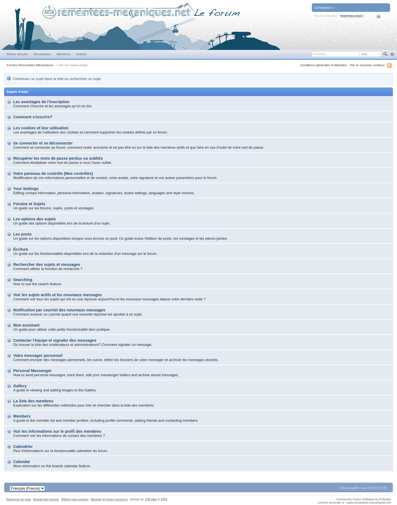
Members (22, 416)
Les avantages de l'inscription (41, 102)
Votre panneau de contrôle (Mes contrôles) (53, 173)
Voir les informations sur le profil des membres (57, 431)
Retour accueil (17, 54)
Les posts (22, 234)
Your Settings (26, 188)
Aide (382, 16)
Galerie (81, 54)
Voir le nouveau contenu (367, 65)
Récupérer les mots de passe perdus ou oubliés (58, 158)
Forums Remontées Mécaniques (30, 65)
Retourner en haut (18, 499)
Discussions (42, 54)
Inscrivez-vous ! (352, 15)
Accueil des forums (46, 499)
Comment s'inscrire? (32, 117)
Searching (22, 279)
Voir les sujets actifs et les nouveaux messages (57, 295)
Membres (63, 54)
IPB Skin (151, 499)
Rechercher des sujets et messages (46, 264)
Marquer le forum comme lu (109, 499)
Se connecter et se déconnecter (43, 143)
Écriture (20, 249)
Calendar (21, 461)
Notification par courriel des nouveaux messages (59, 310)
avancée (392, 54)
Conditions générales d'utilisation (323, 65)
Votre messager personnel (38, 355)
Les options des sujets (34, 219)
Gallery (19, 386)
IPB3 (164, 499)
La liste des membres (33, 401)
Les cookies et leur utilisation (40, 128)
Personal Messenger (32, 370)
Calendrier (23, 446)
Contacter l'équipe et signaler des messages (54, 340)
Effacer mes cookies (74, 499)
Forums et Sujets (29, 204)
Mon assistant (26, 325)
